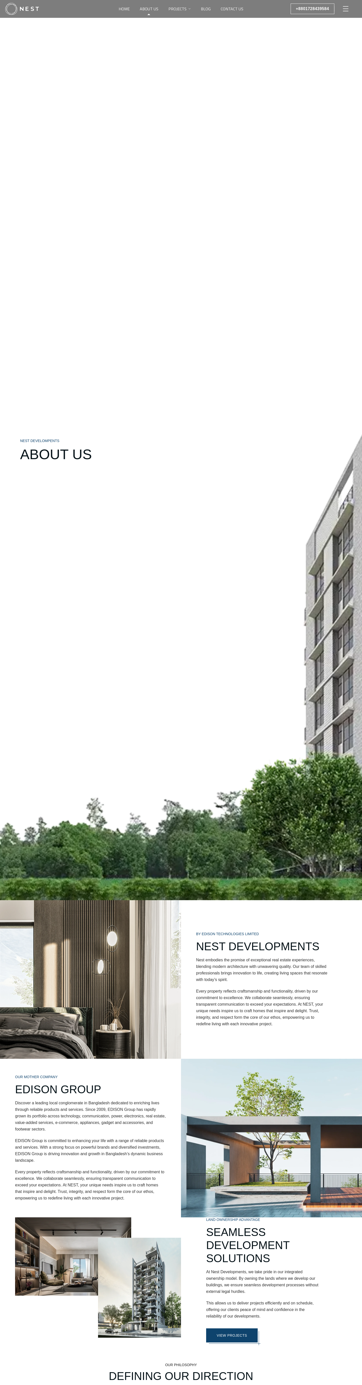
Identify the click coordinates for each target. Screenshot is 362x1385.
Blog (206, 9)
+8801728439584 (312, 9)
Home (124, 9)
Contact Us (232, 9)
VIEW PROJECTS (232, 1335)
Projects (177, 9)
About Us (149, 9)
